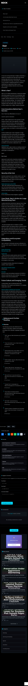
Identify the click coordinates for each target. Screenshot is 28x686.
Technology (9, 36)
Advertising (5, 632)
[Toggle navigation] (25, 3)
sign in (11, 513)
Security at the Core (6, 20)
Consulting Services (6, 648)
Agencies (4, 640)
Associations (5, 644)
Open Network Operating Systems (8, 267)
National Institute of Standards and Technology (10, 289)
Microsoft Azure (4, 250)
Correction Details (5, 491)
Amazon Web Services (5, 249)
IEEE (2, 129)
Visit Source (7, 338)
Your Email (3, 486)
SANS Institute (4, 193)
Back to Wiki (14, 530)
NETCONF (3, 271)
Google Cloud (4, 253)
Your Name (3, 480)
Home (2, 36)
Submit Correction (7, 503)
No (13, 426)
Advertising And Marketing (7, 636)
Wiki (5, 36)
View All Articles (14, 623)
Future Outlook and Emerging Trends (9, 30)
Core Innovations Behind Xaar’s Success (10, 17)
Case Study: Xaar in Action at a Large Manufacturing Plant (13, 23)
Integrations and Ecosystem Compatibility (10, 26)
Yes (9, 426)
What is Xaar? (5, 13)
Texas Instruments (5, 145)
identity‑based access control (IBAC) (8, 183)
